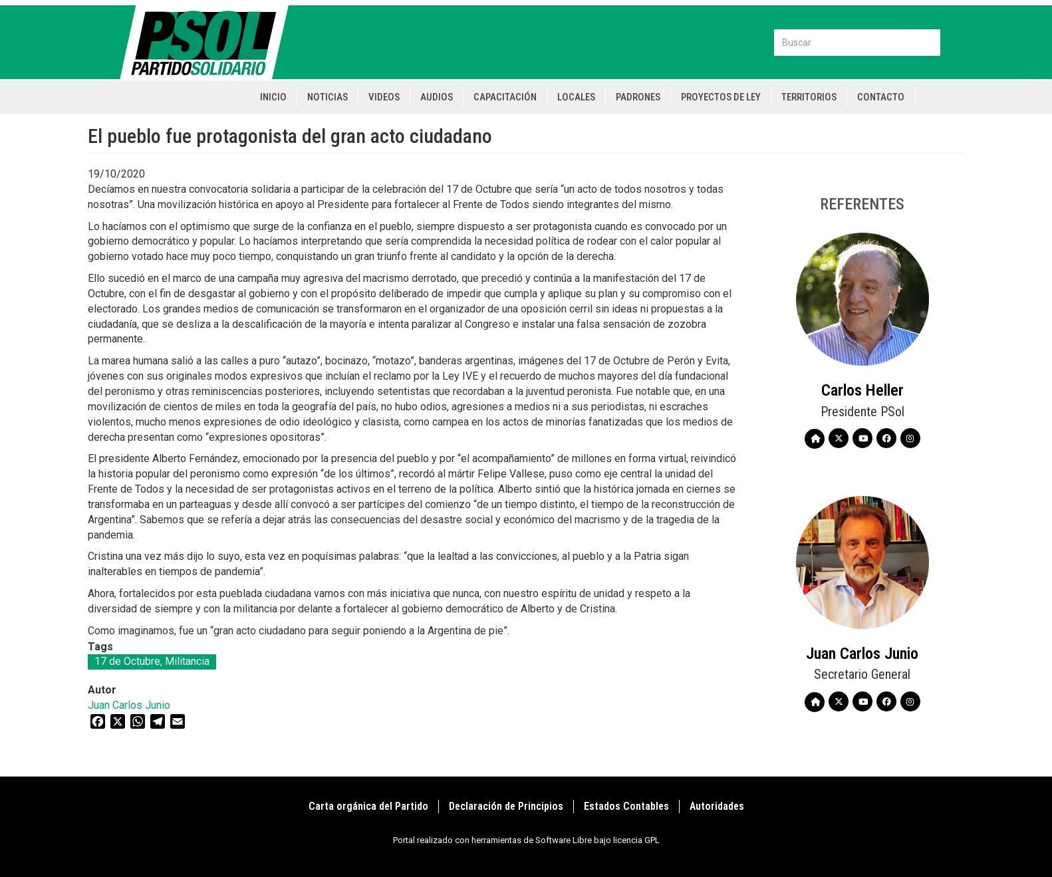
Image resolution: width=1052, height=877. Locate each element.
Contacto (880, 97)
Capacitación (505, 97)
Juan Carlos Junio (129, 705)
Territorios (809, 97)
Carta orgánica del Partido (368, 806)
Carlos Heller (862, 390)
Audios (436, 97)
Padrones (638, 97)
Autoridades (717, 806)
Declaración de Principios (506, 806)
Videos (384, 97)
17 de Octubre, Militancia (151, 661)
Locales (576, 97)
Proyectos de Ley (721, 97)
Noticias (327, 97)
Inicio (273, 97)
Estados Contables (626, 806)
